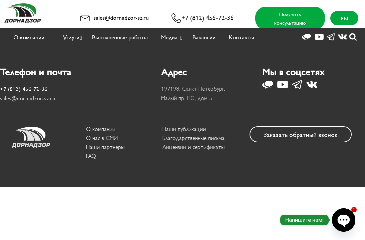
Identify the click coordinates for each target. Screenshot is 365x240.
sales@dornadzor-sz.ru (121, 17)
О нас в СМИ (102, 138)
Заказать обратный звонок (300, 134)
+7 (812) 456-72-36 (207, 17)
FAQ (91, 156)
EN (344, 18)
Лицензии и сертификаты (193, 147)
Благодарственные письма (193, 138)
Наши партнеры (105, 147)
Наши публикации (184, 129)
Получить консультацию (290, 18)
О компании (100, 129)
